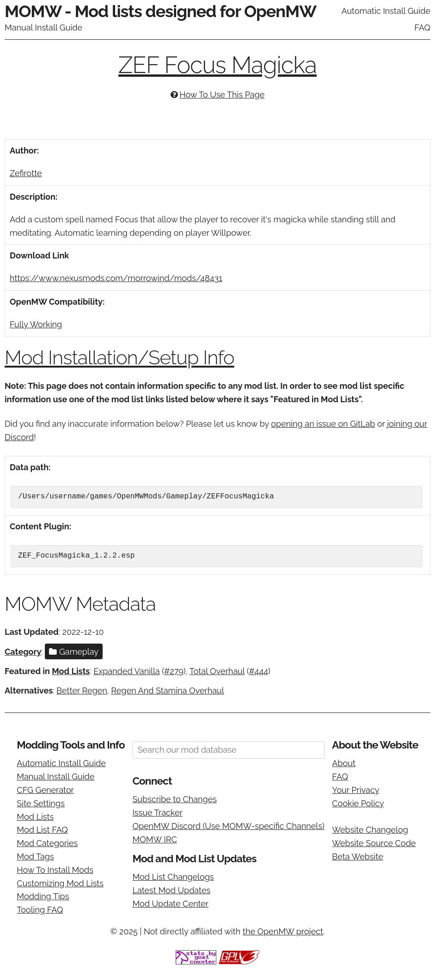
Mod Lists (71, 671)
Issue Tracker (157, 812)
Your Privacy (355, 790)
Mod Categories (47, 843)
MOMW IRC (154, 839)
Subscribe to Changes (174, 799)
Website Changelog (370, 830)
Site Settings (41, 803)
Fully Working (36, 324)
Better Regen (81, 690)
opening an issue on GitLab (323, 424)
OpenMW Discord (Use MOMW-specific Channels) (228, 826)
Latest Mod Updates (171, 890)
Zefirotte (26, 173)
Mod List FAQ (42, 830)
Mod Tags (35, 856)
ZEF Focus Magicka (217, 65)
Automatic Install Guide (385, 11)
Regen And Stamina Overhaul (167, 690)
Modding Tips (43, 896)
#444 (259, 671)
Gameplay (73, 652)
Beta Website (357, 856)
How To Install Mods (55, 870)
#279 (174, 671)
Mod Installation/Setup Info (119, 357)
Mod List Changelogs (173, 877)
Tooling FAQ (40, 910)
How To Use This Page (221, 94)
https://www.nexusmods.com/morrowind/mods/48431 (116, 278)
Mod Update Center (170, 904)
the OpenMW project (283, 931)
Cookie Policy (358, 803)
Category (23, 652)
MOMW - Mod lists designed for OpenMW (160, 11)
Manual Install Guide (43, 27)
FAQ (422, 27)
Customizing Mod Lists (60, 883)
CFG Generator (45, 790)
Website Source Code (374, 843)
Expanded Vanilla (126, 671)
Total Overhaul (217, 671)
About (343, 763)
